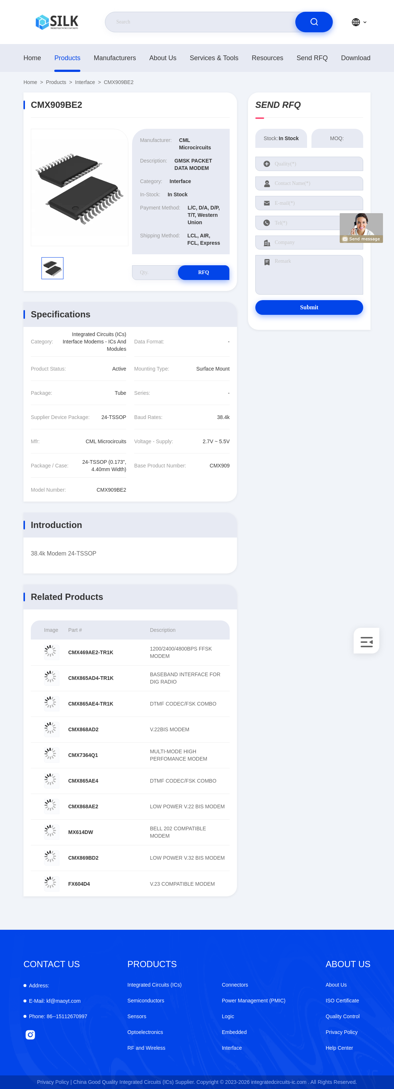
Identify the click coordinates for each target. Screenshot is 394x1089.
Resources (267, 58)
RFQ (203, 272)
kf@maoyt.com (55, 1001)
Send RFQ (312, 58)
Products (67, 58)
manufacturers (115, 58)
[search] (314, 22)
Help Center (339, 1048)
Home (32, 58)
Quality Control (343, 1016)
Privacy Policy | (54, 1082)
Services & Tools (214, 58)
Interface (85, 82)
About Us (162, 58)
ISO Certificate (342, 1001)
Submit (309, 307)
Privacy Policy (342, 1032)
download (356, 58)
